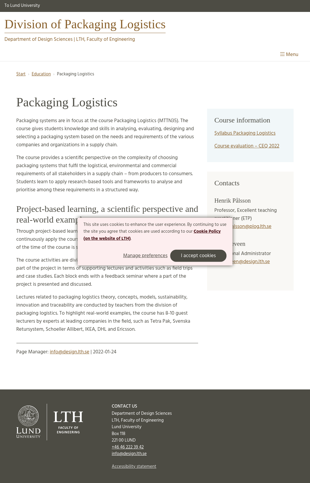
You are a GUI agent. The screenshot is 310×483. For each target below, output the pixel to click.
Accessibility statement (134, 466)
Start (21, 74)
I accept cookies (198, 256)
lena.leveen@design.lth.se (242, 262)
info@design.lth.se (70, 352)
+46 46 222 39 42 (128, 447)
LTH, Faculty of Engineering (105, 39)
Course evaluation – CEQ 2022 (246, 146)
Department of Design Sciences (38, 39)
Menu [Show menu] (289, 55)
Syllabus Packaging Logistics (244, 133)
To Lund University (22, 5)
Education (41, 74)
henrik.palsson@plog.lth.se (242, 227)
